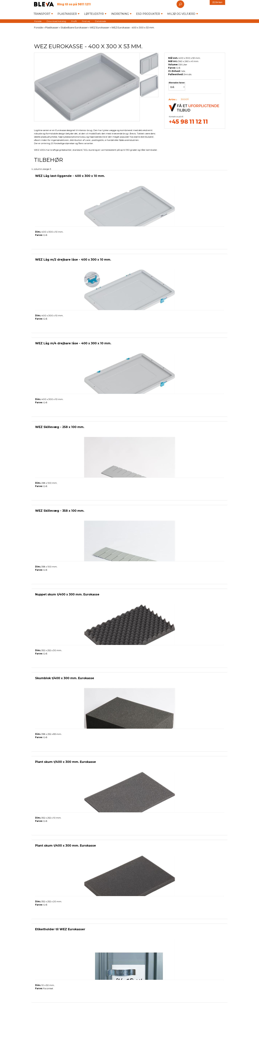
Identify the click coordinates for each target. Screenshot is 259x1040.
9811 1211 (74, 4)
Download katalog (56, 21)
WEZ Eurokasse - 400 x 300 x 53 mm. (133, 27)
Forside (37, 21)
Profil (74, 21)
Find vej (86, 21)
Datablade (100, 21)
